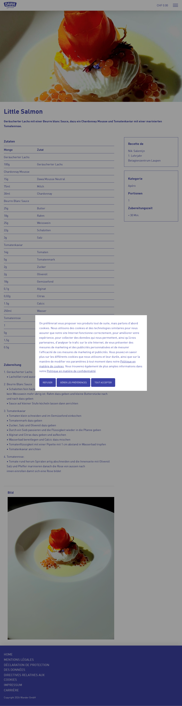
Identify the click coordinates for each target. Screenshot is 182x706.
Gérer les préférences (73, 382)
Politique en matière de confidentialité (71, 371)
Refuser (47, 382)
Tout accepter (103, 382)
